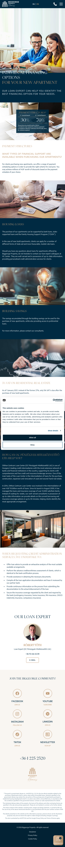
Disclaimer (32, 832)
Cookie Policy (32, 839)
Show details (53, 431)
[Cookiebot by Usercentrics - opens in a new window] (52, 400)
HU (34, 4)
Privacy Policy (40, 818)
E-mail (32, 660)
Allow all (32, 437)
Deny (32, 445)
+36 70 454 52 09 (32, 654)
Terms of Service (51, 818)
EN (38, 4)
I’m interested (58, 840)
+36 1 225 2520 (32, 758)
